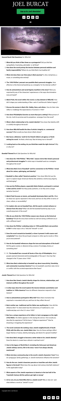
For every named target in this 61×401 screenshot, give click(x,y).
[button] (30, 22)
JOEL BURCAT (30, 4)
